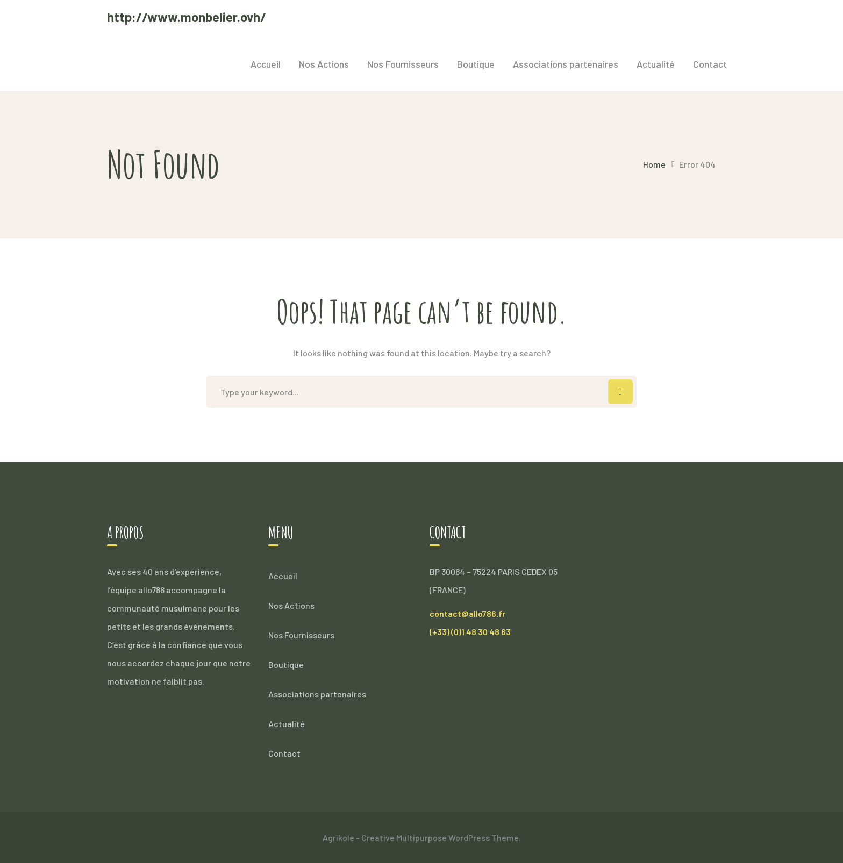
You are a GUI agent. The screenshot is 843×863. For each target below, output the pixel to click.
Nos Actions (291, 605)
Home (654, 164)
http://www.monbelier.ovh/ (186, 17)
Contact (284, 753)
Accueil (282, 576)
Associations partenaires (317, 694)
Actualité (286, 723)
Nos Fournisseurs (301, 635)
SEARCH (620, 391)
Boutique (286, 664)
